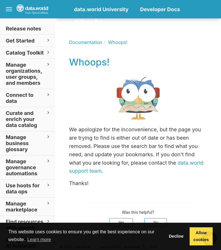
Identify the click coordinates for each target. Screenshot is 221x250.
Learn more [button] (39, 239)
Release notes (23, 29)
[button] (75, 30)
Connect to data (28, 97)
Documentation (85, 42)
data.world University (101, 9)
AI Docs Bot (88, 22)
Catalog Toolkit (28, 52)
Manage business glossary (28, 143)
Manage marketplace (28, 206)
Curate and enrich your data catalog (28, 118)
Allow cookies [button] (201, 236)
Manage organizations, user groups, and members (28, 73)
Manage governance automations (28, 167)
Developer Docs (160, 9)
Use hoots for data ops (28, 188)
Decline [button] (176, 236)
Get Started (28, 40)
